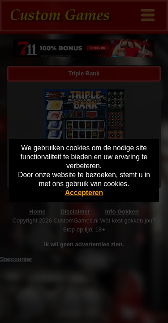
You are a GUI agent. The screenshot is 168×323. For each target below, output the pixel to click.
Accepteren (84, 192)
